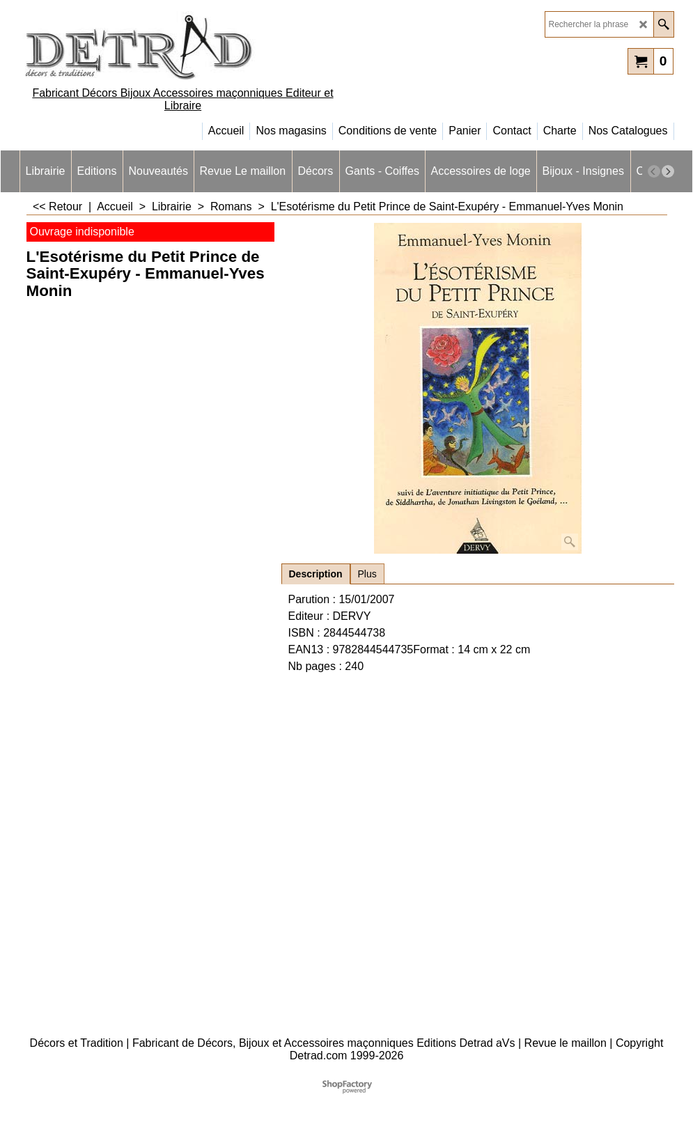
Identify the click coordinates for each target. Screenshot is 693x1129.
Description (316, 573)
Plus (367, 573)
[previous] (654, 171)
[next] (668, 171)
